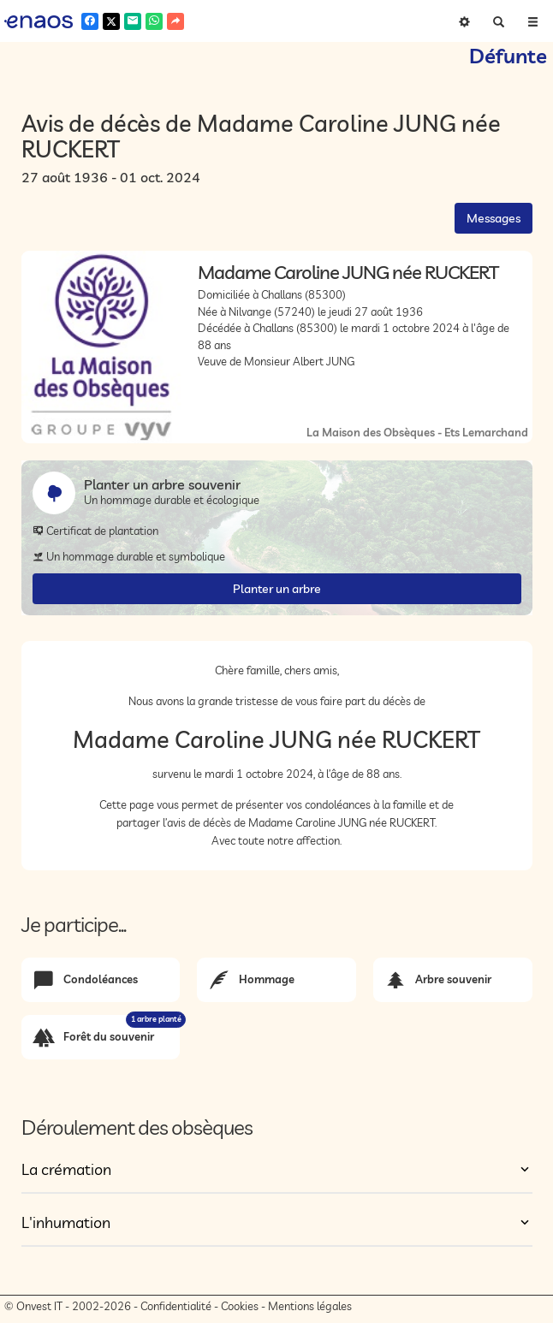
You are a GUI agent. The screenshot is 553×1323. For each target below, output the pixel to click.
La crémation (66, 1169)
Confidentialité (175, 1306)
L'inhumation (65, 1222)
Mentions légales (310, 1306)
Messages (493, 218)
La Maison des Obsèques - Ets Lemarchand (417, 432)
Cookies (240, 1306)
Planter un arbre (277, 588)
